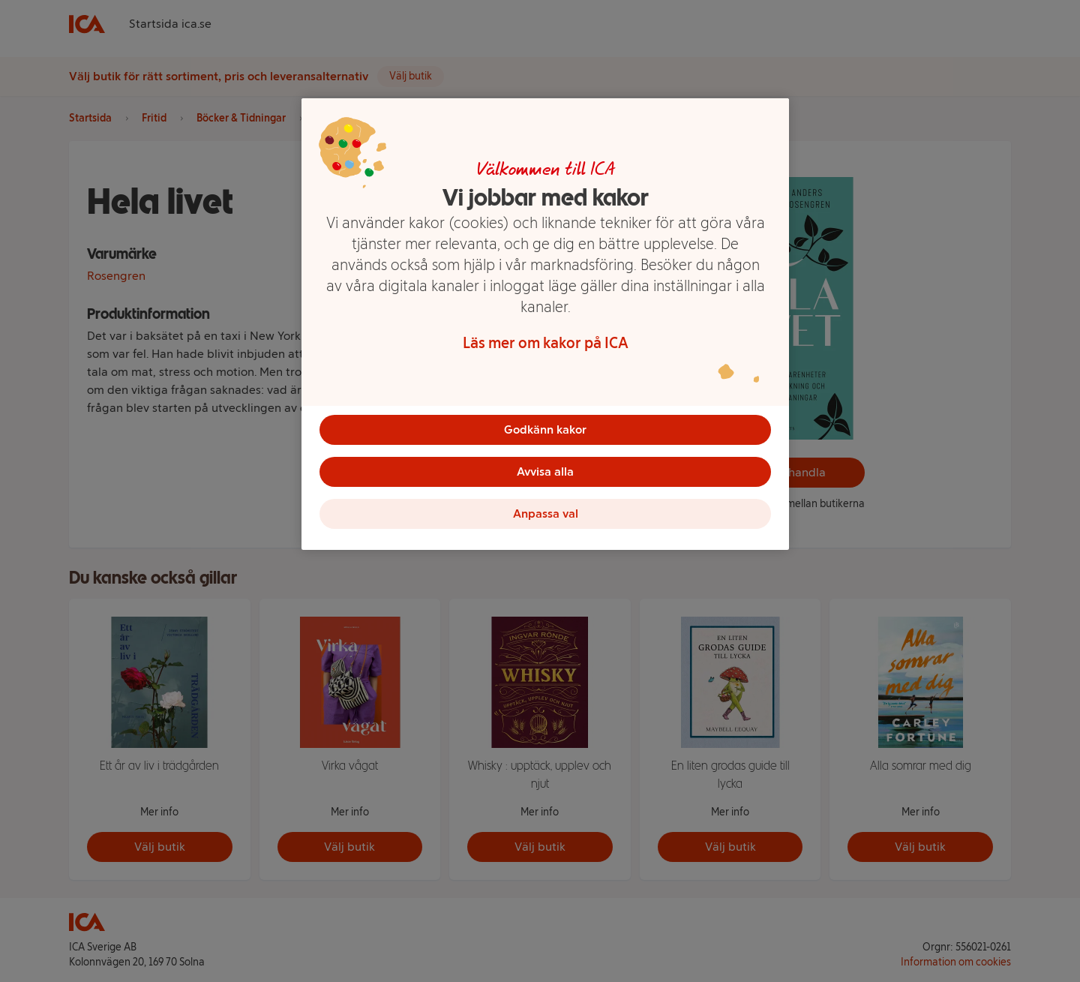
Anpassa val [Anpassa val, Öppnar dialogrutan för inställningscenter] (545, 513)
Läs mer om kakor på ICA (545, 343)
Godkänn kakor (545, 429)
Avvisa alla (545, 471)
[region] (545, 324)
